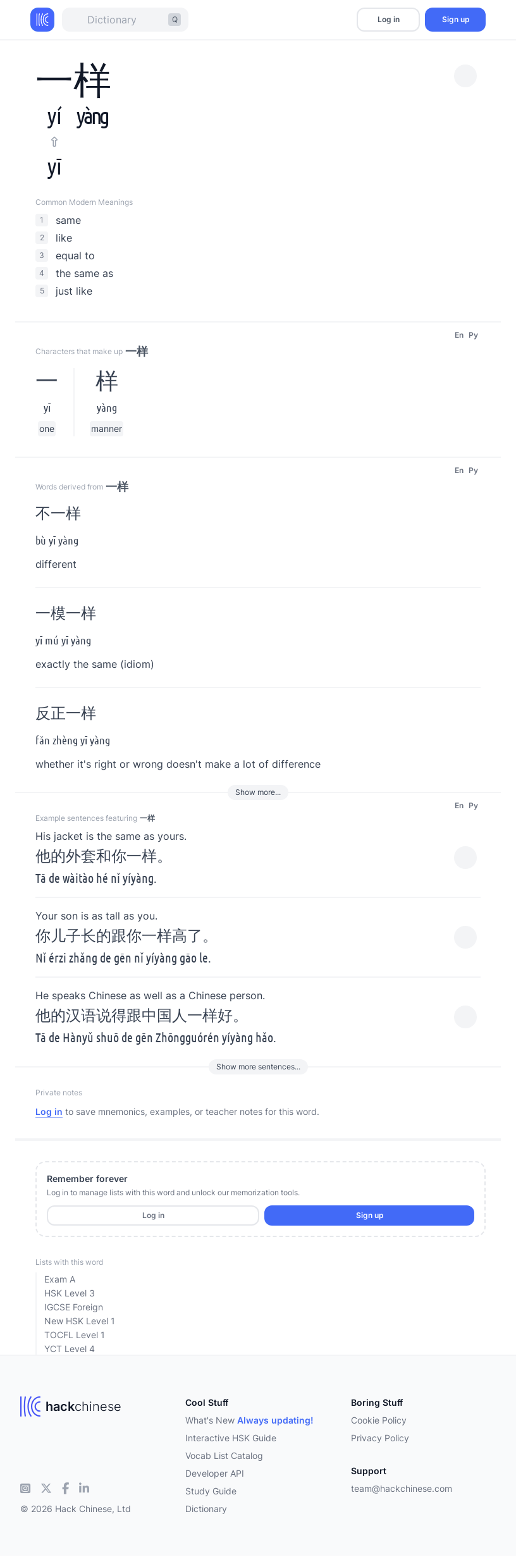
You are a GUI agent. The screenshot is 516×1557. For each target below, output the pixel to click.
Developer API (214, 1473)
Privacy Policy (380, 1437)
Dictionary (206, 1508)
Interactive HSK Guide (230, 1437)
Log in (389, 19)
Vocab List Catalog (224, 1455)
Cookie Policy (379, 1420)
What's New (249, 1420)
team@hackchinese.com (401, 1488)
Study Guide (210, 1491)
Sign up (455, 19)
